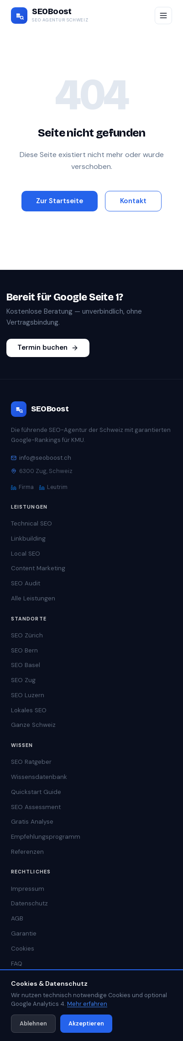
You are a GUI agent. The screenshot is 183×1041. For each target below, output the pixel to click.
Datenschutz (29, 903)
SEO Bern (24, 650)
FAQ (16, 963)
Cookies (22, 948)
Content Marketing (38, 568)
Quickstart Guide (36, 792)
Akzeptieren (86, 1023)
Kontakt (133, 200)
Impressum (27, 889)
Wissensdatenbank (39, 777)
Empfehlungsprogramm (45, 837)
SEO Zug (23, 680)
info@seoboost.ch (41, 458)
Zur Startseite (59, 200)
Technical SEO (31, 523)
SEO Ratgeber (31, 762)
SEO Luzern (27, 695)
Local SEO (25, 553)
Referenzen (27, 852)
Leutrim (53, 487)
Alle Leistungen (33, 598)
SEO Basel (25, 665)
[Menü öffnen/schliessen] (163, 15)
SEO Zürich (27, 635)
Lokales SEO (29, 710)
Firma (22, 487)
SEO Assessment (36, 807)
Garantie (24, 933)
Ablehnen (33, 1023)
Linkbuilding (28, 538)
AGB (17, 918)
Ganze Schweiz (33, 725)
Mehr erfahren (87, 1004)
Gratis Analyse (32, 821)
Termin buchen (47, 347)
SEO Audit (25, 583)
